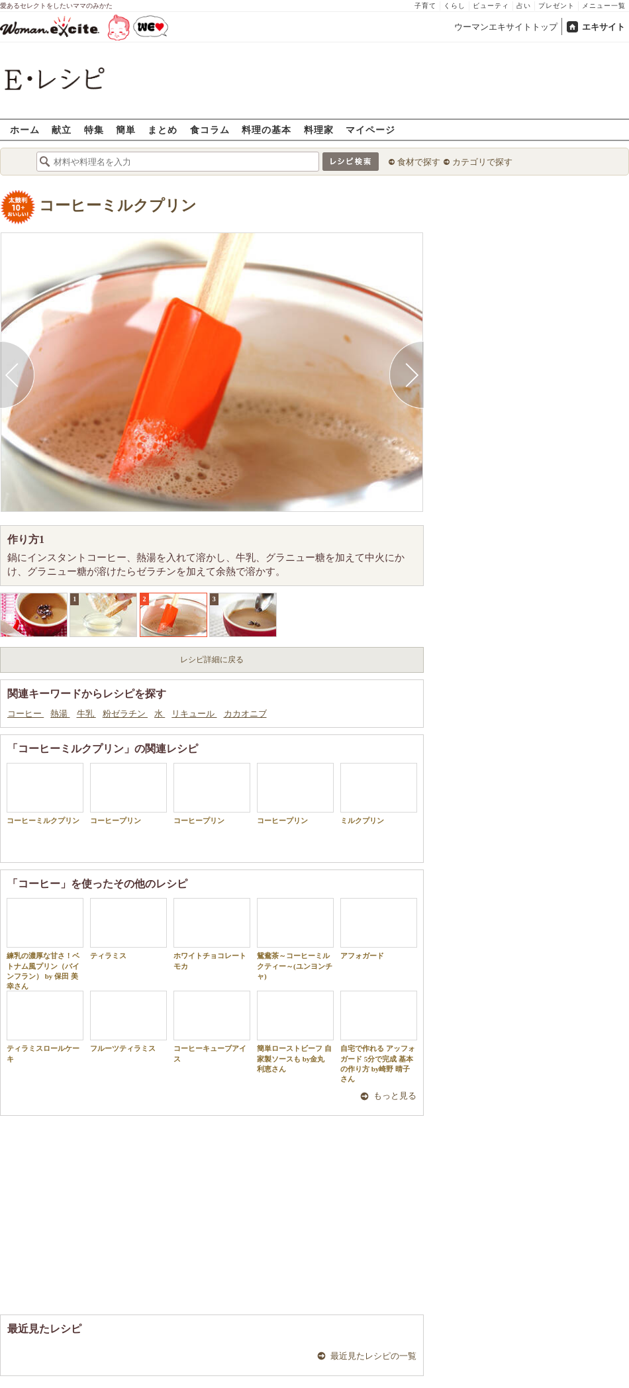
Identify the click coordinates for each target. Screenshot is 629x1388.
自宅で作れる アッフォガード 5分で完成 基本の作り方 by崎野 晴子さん (378, 1037)
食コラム (210, 129)
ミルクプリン (378, 793)
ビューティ (491, 5)
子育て (425, 5)
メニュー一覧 (604, 5)
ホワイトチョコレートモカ (211, 933)
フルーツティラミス (128, 1021)
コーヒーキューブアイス (211, 1026)
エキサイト (603, 27)
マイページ (370, 129)
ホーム (25, 129)
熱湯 (60, 714)
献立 (62, 129)
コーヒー (25, 714)
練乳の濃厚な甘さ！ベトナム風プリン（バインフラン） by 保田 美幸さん (45, 944)
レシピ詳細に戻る (212, 659)
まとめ (162, 129)
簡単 (126, 129)
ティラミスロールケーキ (45, 1026)
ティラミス (128, 929)
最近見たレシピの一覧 (373, 1356)
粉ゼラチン (125, 714)
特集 (94, 129)
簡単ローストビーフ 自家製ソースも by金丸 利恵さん (295, 1032)
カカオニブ (245, 714)
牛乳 (86, 714)
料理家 (319, 129)
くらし (454, 5)
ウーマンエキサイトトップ (505, 27)
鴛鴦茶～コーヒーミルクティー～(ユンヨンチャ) (295, 939)
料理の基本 (266, 129)
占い (523, 5)
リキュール (194, 714)
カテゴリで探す (482, 162)
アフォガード (378, 929)
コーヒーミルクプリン (118, 205)
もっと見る (394, 1096)
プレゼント (556, 5)
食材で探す (418, 162)
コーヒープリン (128, 793)
